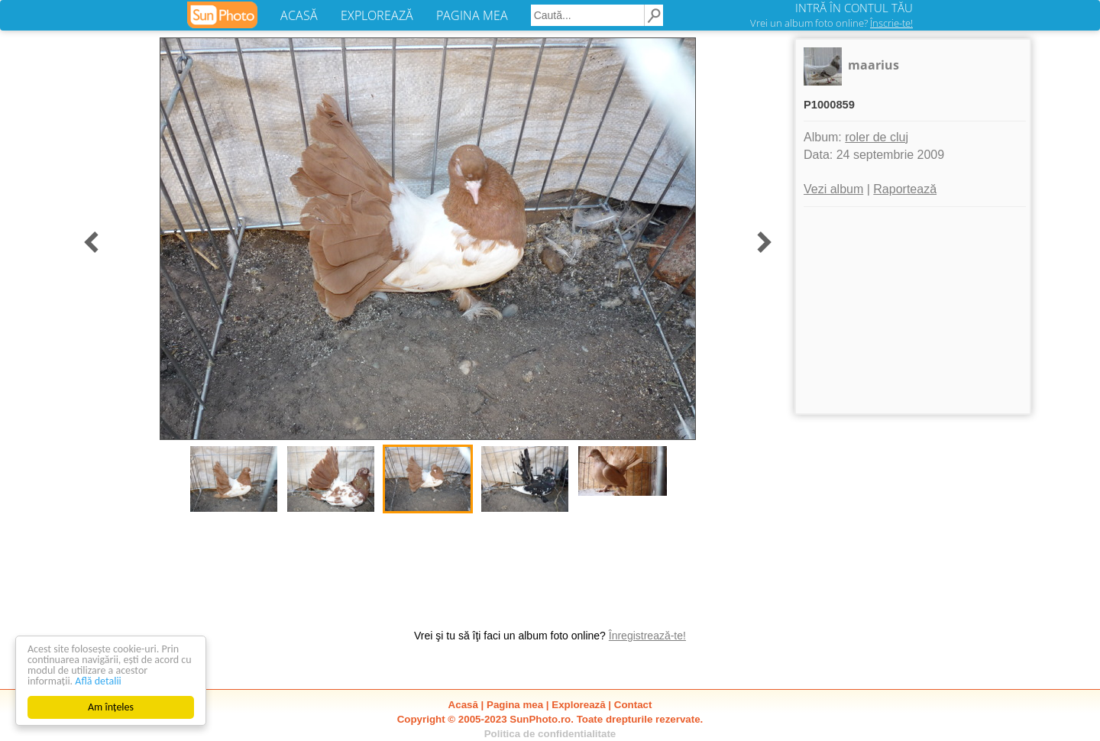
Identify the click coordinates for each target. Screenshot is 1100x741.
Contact (633, 704)
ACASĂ (299, 15)
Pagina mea (515, 704)
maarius (873, 65)
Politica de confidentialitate (550, 733)
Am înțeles (111, 707)
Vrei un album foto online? (831, 23)
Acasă (463, 704)
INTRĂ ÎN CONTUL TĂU (854, 7)
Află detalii (98, 681)
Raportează (905, 189)
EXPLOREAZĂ (377, 15)
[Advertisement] (912, 310)
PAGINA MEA (472, 15)
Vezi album (833, 189)
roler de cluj (876, 137)
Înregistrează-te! (647, 635)
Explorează (578, 704)
